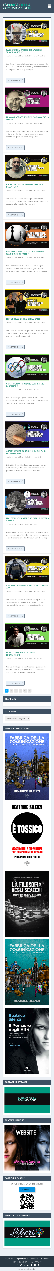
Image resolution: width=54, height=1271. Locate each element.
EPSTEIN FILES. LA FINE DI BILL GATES (23, 319)
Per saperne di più (15, 80)
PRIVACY (38, 1262)
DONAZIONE (27, 1189)
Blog (35, 524)
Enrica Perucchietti (39, 56)
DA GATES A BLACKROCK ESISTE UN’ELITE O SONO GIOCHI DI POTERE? (26, 253)
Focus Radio (38, 457)
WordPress (45, 1259)
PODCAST (23, 1262)
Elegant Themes (22, 1259)
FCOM (30, 1262)
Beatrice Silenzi (18, 56)
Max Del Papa (38, 390)
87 (25, 691)
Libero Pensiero (39, 123)
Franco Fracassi (39, 258)
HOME (15, 1262)
